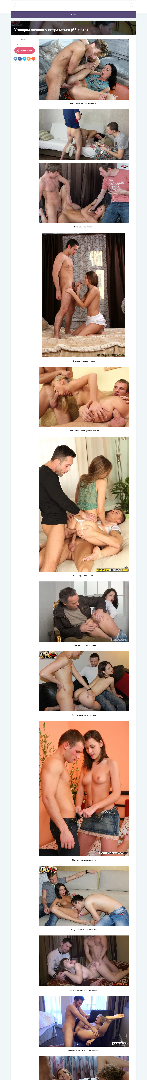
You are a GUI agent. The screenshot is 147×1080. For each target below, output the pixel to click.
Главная (73, 14)
